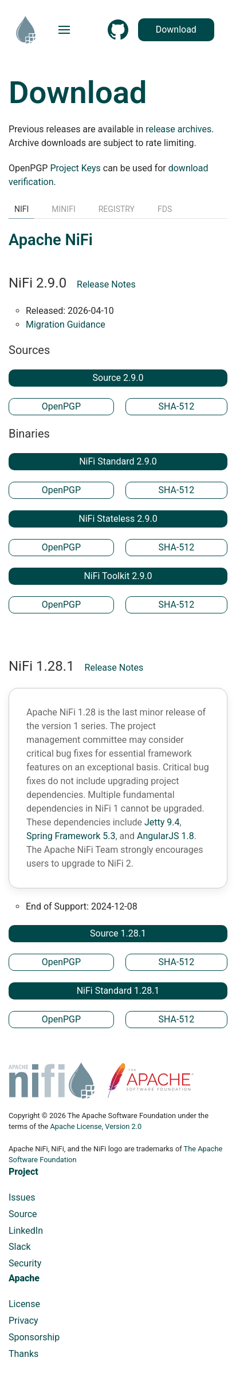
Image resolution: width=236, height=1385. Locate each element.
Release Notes (106, 284)
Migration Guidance (65, 324)
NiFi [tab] (21, 209)
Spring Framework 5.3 (70, 836)
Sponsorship (34, 1337)
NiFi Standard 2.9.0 (118, 461)
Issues (22, 1197)
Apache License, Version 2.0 (95, 1126)
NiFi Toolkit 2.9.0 (118, 575)
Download (189, 29)
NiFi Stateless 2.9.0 (117, 518)
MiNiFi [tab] (63, 209)
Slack (20, 1246)
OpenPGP (61, 406)
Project (23, 1171)
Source (23, 1214)
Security (25, 1263)
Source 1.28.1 (118, 933)
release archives (178, 129)
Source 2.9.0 (118, 377)
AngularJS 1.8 (165, 836)
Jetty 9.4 (162, 822)
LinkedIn (26, 1230)
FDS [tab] (165, 209)
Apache (24, 1278)
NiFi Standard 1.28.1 (118, 990)
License (24, 1304)
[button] (64, 30)
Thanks (23, 1353)
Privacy (23, 1320)
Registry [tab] (117, 209)
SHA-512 (176, 406)
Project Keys (75, 168)
